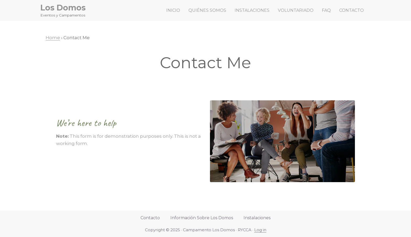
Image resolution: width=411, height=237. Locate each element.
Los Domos (63, 8)
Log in (260, 229)
